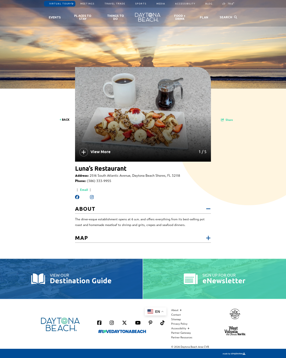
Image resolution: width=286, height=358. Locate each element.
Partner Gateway (181, 332)
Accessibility (185, 3)
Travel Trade (114, 3)
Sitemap (176, 319)
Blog (209, 3)
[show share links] (227, 120)
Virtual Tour (59, 3)
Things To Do (115, 17)
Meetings (87, 3)
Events (55, 17)
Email (84, 190)
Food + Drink (180, 17)
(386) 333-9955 (99, 181)
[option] (143, 114)
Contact (176, 314)
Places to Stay (82, 17)
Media (160, 3)
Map (143, 238)
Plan (204, 17)
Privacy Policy (179, 323)
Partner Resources (181, 337)
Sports (141, 3)
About (143, 209)
